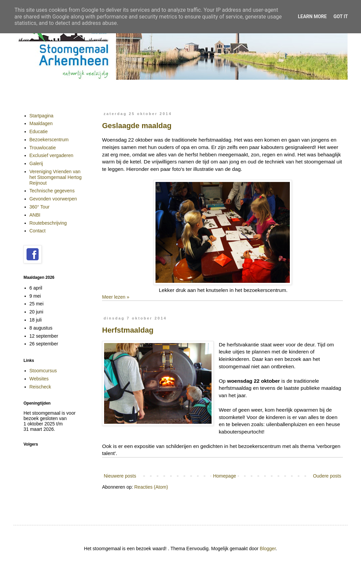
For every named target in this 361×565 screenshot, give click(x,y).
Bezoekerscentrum (49, 139)
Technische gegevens (52, 190)
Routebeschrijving (48, 223)
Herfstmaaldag (127, 330)
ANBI (35, 215)
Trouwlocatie (43, 147)
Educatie (39, 131)
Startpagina (42, 115)
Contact (38, 230)
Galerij (36, 163)
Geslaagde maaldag (137, 125)
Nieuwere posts (120, 476)
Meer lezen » (115, 297)
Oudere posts (327, 476)
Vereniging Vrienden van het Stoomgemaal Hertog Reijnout (56, 177)
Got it (340, 16)
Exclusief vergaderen (52, 155)
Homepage (224, 476)
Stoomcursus (43, 370)
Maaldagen (41, 123)
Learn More (312, 16)
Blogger (268, 548)
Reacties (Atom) (151, 487)
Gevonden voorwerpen (53, 198)
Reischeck (40, 386)
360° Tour (40, 207)
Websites (39, 378)
